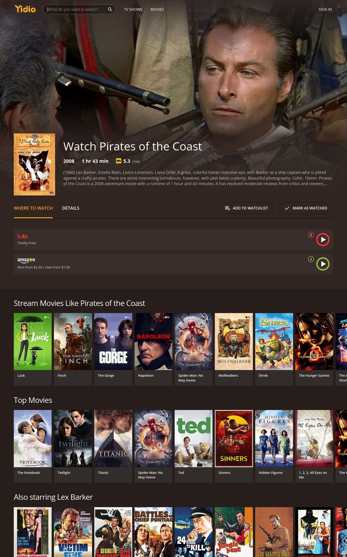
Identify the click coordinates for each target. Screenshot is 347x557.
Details (70, 208)
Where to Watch (33, 208)
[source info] (310, 235)
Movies (157, 9)
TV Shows (133, 9)
